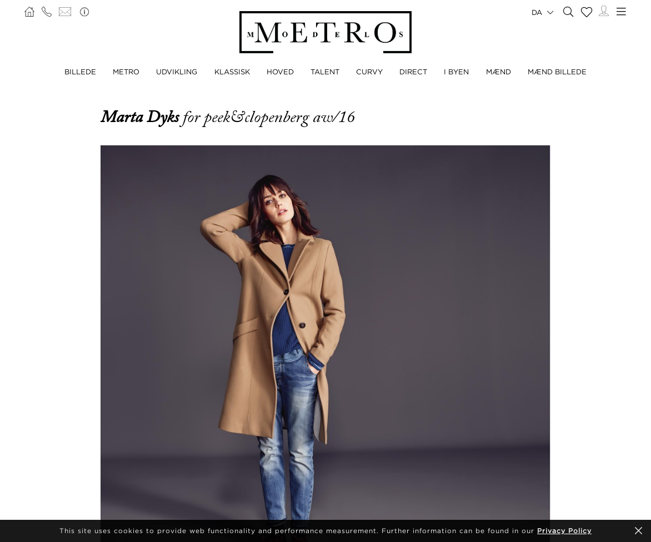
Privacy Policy (564, 530)
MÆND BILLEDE (557, 71)
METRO (126, 71)
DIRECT (413, 71)
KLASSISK (232, 71)
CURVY (369, 71)
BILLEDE (80, 71)
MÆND (498, 71)
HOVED (280, 71)
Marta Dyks (142, 117)
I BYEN (456, 71)
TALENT (325, 71)
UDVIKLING (176, 71)
